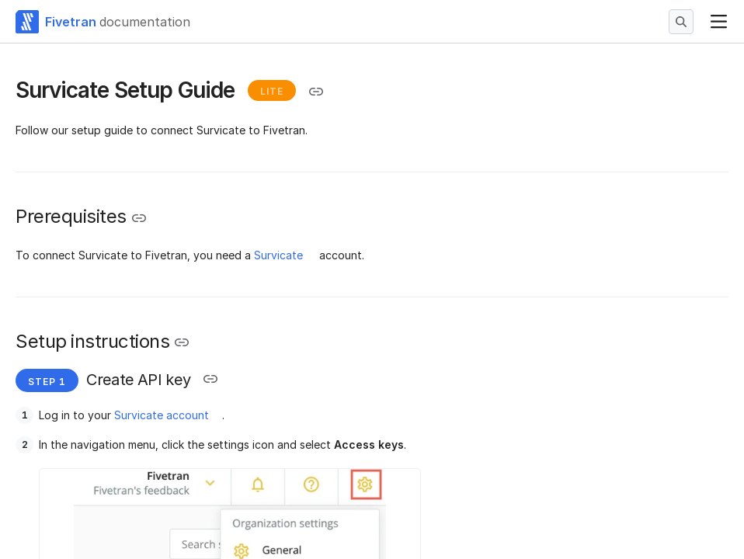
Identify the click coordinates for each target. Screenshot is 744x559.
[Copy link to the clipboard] (316, 91)
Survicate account (161, 415)
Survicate (278, 255)
